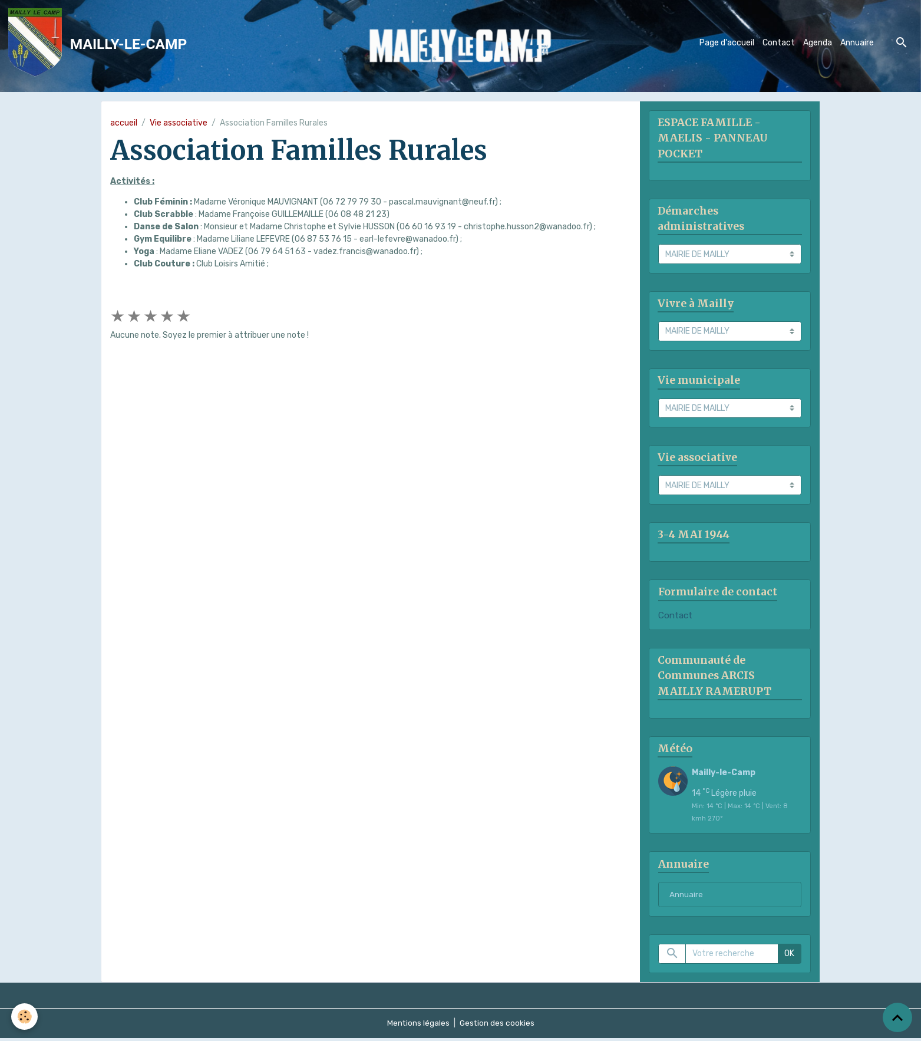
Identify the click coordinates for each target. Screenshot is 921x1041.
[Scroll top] (897, 1017)
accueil (123, 123)
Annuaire (857, 43)
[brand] (100, 43)
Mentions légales (417, 1026)
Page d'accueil (726, 43)
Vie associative (178, 123)
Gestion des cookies (497, 1026)
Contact (778, 43)
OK (789, 957)
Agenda (817, 43)
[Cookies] (25, 1016)
